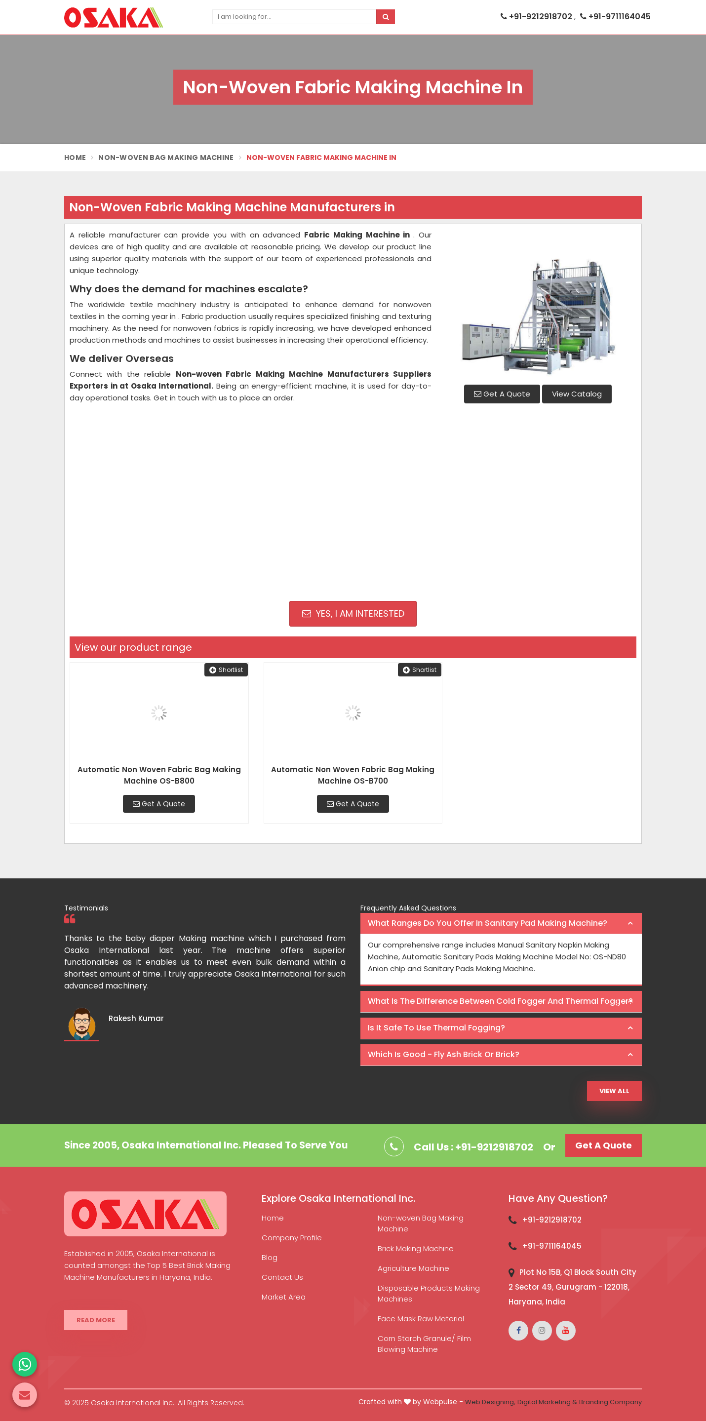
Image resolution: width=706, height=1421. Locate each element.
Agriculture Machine (413, 1268)
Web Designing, (490, 1402)
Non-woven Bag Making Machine (421, 1223)
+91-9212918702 (537, 16)
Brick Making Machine (416, 1248)
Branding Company (610, 1402)
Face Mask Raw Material (421, 1318)
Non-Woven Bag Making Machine (166, 157)
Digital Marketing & (547, 1402)
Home (75, 157)
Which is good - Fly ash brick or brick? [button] (443, 1054)
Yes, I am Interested (353, 613)
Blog (269, 1257)
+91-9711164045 (615, 16)
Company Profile (292, 1237)
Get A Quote (502, 394)
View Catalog (577, 394)
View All (614, 1091)
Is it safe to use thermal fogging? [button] (436, 1027)
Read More (96, 1320)
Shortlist (226, 670)
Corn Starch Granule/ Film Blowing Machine (424, 1343)
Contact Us (282, 1277)
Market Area (284, 1297)
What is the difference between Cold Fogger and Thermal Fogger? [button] (500, 1001)
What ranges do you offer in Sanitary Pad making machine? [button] (487, 923)
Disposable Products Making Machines (429, 1293)
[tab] (501, 924)
